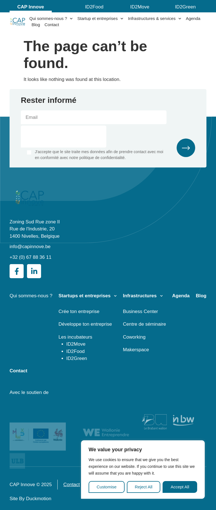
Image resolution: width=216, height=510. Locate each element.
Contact (51, 24)
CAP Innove (30, 7)
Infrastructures (140, 295)
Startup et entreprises (100, 18)
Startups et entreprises (84, 295)
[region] (143, 469)
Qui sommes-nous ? (51, 18)
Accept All (180, 486)
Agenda (193, 18)
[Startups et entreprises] (115, 295)
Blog (36, 24)
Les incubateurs (75, 337)
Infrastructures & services (154, 18)
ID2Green (185, 7)
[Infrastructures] (161, 295)
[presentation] (63, 137)
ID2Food (94, 7)
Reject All (143, 486)
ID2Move (139, 7)
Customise (106, 486)
